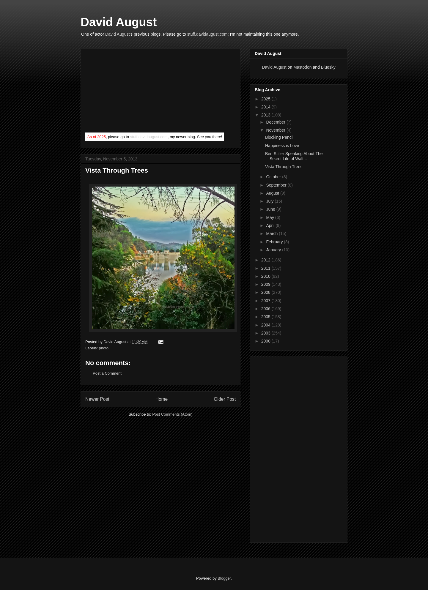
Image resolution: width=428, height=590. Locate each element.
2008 (266, 292)
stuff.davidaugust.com (207, 34)
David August (119, 22)
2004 (266, 325)
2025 (266, 99)
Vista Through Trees (284, 166)
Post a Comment (107, 373)
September (276, 185)
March (272, 233)
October (274, 176)
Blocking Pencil (279, 137)
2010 (266, 276)
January (274, 249)
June (271, 209)
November (276, 130)
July (270, 201)
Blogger (224, 578)
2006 (266, 308)
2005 (266, 316)
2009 (266, 284)
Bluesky (328, 67)
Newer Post (97, 399)
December (276, 122)
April (271, 225)
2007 (266, 300)
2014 (266, 107)
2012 (266, 260)
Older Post (225, 399)
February (275, 241)
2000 (266, 341)
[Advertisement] (129, 92)
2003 (266, 333)
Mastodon (302, 67)
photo (104, 348)
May (270, 217)
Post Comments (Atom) (172, 414)
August (273, 193)
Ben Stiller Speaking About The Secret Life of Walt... (294, 156)
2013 (266, 115)
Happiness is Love (282, 145)
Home (161, 399)
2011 (266, 268)
